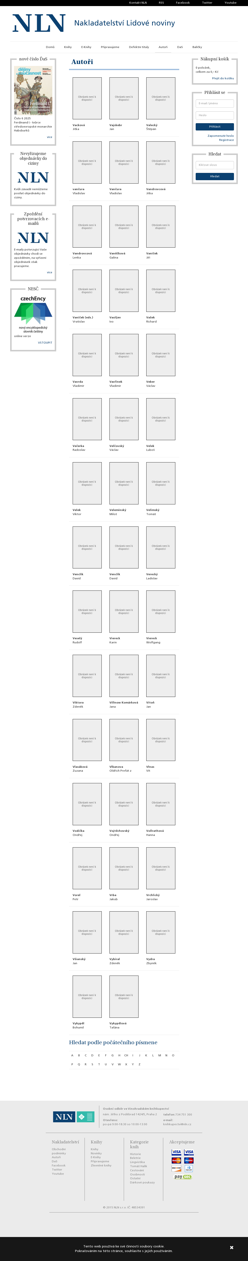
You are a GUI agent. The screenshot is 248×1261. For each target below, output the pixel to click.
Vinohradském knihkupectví (148, 1109)
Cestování (137, 1170)
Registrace (226, 140)
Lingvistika (137, 1162)
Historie (135, 1154)
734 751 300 (183, 1115)
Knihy (68, 47)
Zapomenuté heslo (221, 136)
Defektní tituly (139, 47)
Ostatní (135, 1178)
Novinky (96, 1154)
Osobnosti (137, 1175)
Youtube (231, 3)
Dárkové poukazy (142, 1183)
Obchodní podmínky (59, 1152)
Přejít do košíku (223, 79)
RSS (161, 3)
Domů (50, 47)
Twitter (207, 3)
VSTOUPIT (45, 343)
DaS (180, 47)
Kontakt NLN (138, 3)
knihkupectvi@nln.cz (177, 1124)
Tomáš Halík (138, 1166)
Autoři (163, 47)
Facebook (183, 3)
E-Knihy (86, 47)
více (49, 137)
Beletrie (135, 1158)
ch (126, 1056)
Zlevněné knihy (101, 1166)
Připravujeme (110, 47)
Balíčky (197, 47)
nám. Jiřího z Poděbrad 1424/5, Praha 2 (130, 1114)
